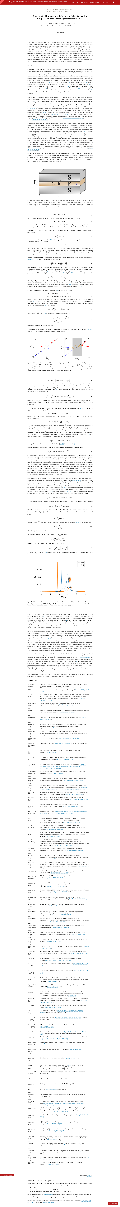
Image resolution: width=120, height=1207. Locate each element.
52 (30, 150)
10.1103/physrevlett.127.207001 (55, 887)
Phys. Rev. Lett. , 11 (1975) (60, 773)
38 (35, 120)
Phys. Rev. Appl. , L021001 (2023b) (73, 850)
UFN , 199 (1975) (50, 752)
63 (45, 305)
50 (92, 148)
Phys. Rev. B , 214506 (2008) (71, 822)
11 (87, 82)
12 (46, 88)
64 (79, 468)
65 (68, 480)
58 (30, 259)
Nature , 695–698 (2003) (57, 1131)
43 (45, 120)
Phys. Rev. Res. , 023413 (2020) (65, 712)
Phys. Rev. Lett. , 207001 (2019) (61, 915)
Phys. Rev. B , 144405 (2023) (79, 799)
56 (38, 150)
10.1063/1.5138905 (52, 981)
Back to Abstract (95, 2)
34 (78, 118)
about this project (61, 1)
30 (70, 118)
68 (79, 480)
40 (39, 120)
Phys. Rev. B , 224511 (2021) (59, 1112)
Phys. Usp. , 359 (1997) (51, 1044)
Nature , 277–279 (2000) (55, 1124)
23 (59, 114)
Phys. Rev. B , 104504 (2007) (67, 705)
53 (32, 150)
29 (68, 118)
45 (68, 140)
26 (67, 114)
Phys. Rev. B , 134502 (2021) (54, 878)
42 (43, 120)
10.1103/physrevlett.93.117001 (71, 806)
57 (28, 259)
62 (70, 284)
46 (70, 140)
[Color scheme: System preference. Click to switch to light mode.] (113, 2)
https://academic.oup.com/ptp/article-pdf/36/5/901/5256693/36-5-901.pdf (60, 767)
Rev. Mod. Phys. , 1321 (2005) (79, 953)
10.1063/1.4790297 (52, 1140)
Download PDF (106, 2)
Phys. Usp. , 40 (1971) (75, 1049)
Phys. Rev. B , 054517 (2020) (59, 922)
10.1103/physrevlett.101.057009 (59, 873)
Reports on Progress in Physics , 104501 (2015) (58, 960)
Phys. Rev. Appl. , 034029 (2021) (54, 829)
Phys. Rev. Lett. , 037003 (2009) (73, 780)
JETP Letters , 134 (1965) (51, 1164)
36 (82, 118)
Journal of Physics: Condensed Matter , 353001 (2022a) (61, 906)
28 (66, 118)
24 (62, 114)
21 (54, 114)
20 (52, 114)
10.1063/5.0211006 (84, 866)
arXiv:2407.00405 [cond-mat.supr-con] (62, 813)
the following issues (48, 1194)
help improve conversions (18, 3)
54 (34, 150)
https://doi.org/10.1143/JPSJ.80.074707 (74, 789)
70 (50, 491)
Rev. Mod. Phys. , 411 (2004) (54, 941)
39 (37, 120)
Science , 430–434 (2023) (62, 859)
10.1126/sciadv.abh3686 (53, 836)
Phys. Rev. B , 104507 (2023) (78, 899)
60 (34, 259)
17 (36, 101)
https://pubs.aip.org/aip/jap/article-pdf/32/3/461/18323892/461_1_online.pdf (62, 1104)
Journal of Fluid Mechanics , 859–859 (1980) (55, 1039)
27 (64, 118)
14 (82, 99)
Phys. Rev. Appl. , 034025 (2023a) (63, 845)
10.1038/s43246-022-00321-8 (78, 934)
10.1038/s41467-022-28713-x (81, 1152)
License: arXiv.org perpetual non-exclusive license (60, 9)
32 (74, 118)
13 (79, 88)
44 (47, 120)
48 (87, 148)
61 (37, 259)
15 (32, 101)
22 (57, 114)
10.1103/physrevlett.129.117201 (59, 892)
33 (76, 118)
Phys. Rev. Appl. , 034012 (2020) (60, 927)
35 (80, 118)
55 (36, 150)
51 (28, 150)
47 (74, 146)
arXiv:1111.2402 (72, 995)
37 (33, 120)
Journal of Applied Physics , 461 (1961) (54, 1103)
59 (32, 259)
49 (89, 148)
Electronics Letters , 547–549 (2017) (74, 1145)
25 (65, 114)
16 (34, 101)
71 (52, 491)
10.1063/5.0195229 (52, 986)
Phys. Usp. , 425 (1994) (71, 1058)
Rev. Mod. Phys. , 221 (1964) (53, 1007)
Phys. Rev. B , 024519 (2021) (58, 728)
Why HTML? (75, 2)
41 (41, 120)
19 (45, 112)
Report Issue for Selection (7, 1175)
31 (72, 118)
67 (77, 480)
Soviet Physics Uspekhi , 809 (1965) (69, 738)
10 (86, 82)
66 (70, 480)
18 (43, 112)
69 (81, 480)
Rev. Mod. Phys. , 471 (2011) (64, 759)
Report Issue (84, 2)
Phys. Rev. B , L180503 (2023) (74, 794)
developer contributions (48, 1202)
